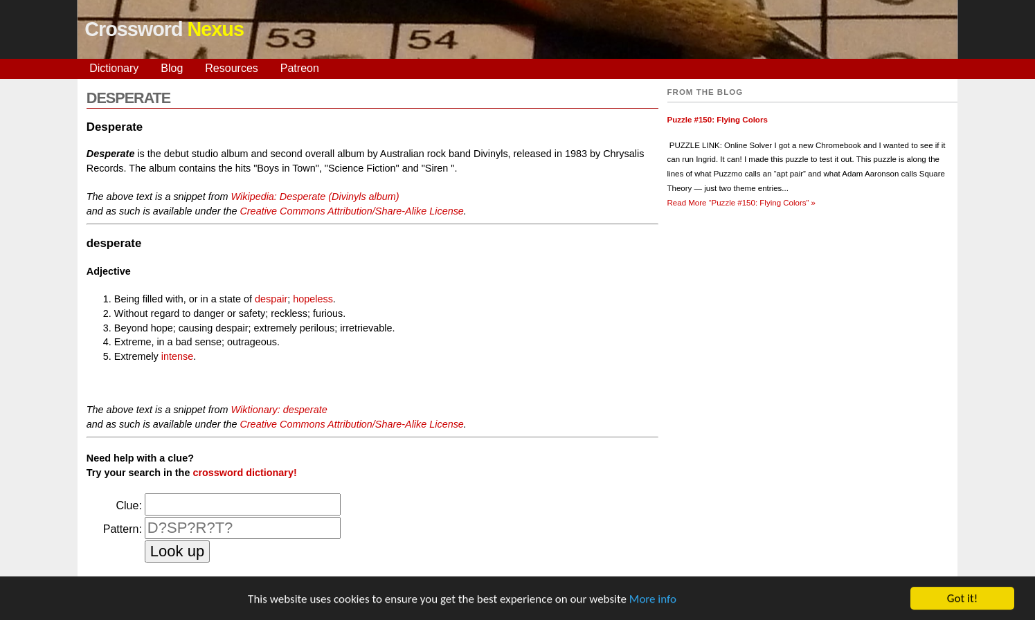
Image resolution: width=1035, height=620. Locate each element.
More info (652, 600)
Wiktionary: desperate (279, 409)
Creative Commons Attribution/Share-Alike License (351, 211)
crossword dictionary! (244, 472)
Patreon (299, 68)
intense (177, 356)
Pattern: (122, 529)
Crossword (164, 29)
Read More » (741, 203)
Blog (172, 68)
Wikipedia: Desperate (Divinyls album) (315, 196)
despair (271, 298)
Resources (231, 68)
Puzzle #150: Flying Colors (717, 120)
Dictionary (113, 68)
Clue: (128, 505)
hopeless (313, 298)
